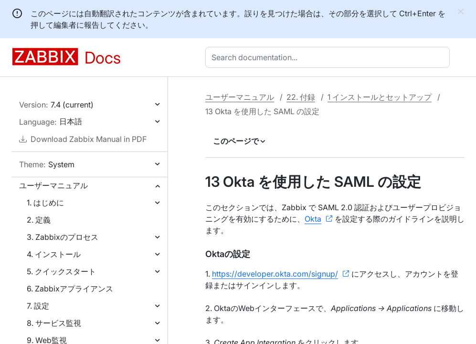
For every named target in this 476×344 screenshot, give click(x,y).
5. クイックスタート (61, 271)
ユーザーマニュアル (53, 185)
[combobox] (329, 57)
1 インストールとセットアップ (380, 97)
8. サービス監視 (54, 323)
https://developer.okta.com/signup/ (275, 274)
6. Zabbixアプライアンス (70, 288)
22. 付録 (300, 97)
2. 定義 (39, 220)
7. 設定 (38, 306)
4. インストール (54, 254)
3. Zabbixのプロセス (62, 237)
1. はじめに (45, 202)
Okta (313, 219)
